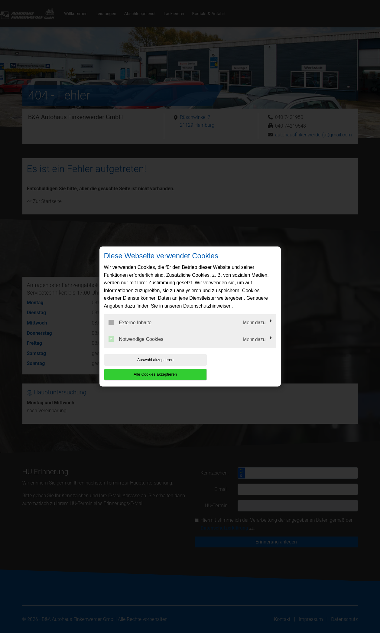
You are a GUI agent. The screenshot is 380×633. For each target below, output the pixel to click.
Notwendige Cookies (136, 346)
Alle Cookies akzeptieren (237, 367)
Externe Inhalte (130, 329)
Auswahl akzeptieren (143, 367)
